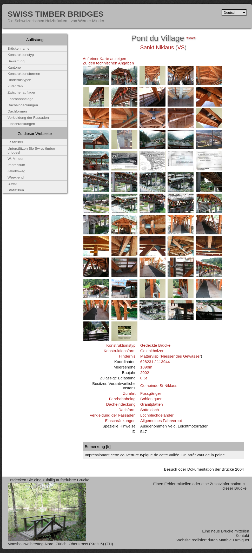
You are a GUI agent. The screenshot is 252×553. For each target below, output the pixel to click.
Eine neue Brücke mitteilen (225, 531)
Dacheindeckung (120, 404)
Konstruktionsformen (24, 74)
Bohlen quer (151, 399)
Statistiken (16, 190)
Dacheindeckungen (23, 105)
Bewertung (16, 61)
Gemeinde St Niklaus (158, 385)
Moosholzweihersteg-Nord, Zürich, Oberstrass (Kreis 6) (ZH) (60, 544)
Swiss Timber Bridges (56, 13)
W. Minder (16, 159)
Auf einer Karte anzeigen (104, 58)
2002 (144, 372)
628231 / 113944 (155, 361)
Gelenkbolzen (152, 350)
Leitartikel (15, 142)
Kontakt (242, 535)
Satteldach (149, 409)
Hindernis (127, 356)
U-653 (12, 184)
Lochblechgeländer (157, 415)
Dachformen (17, 111)
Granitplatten (151, 404)
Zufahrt (129, 393)
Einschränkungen (120, 420)
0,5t (143, 378)
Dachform (127, 409)
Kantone (14, 67)
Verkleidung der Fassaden (112, 415)
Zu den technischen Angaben (108, 63)
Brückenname (18, 48)
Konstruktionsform (119, 350)
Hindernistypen (19, 80)
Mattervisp (149, 356)
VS (180, 47)
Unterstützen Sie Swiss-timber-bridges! (32, 150)
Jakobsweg (16, 171)
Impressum (16, 165)
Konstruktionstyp (120, 345)
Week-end (16, 177)
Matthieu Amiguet (234, 540)
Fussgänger (150, 393)
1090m (146, 367)
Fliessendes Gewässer (181, 356)
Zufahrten (15, 86)
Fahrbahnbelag (122, 399)
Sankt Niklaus (157, 47)
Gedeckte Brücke (155, 345)
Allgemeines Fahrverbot (161, 420)
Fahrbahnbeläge (21, 99)
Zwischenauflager (21, 92)
